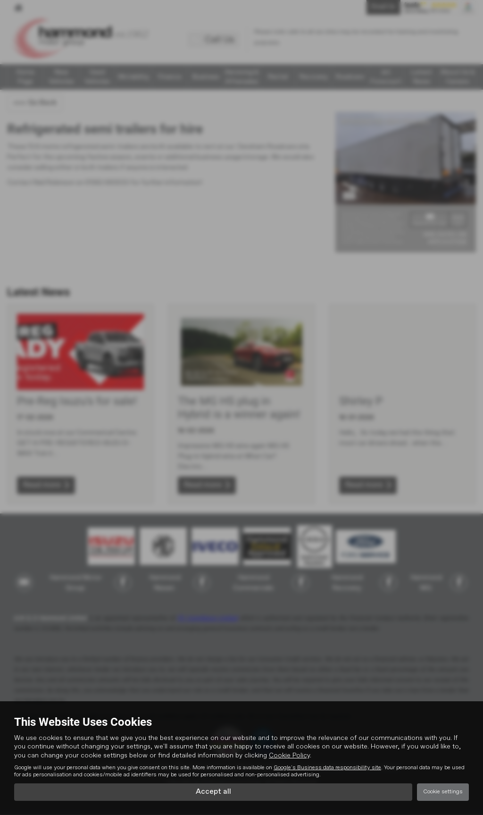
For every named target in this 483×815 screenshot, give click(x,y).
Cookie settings (443, 792)
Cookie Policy (289, 755)
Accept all (213, 792)
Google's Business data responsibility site (327, 767)
